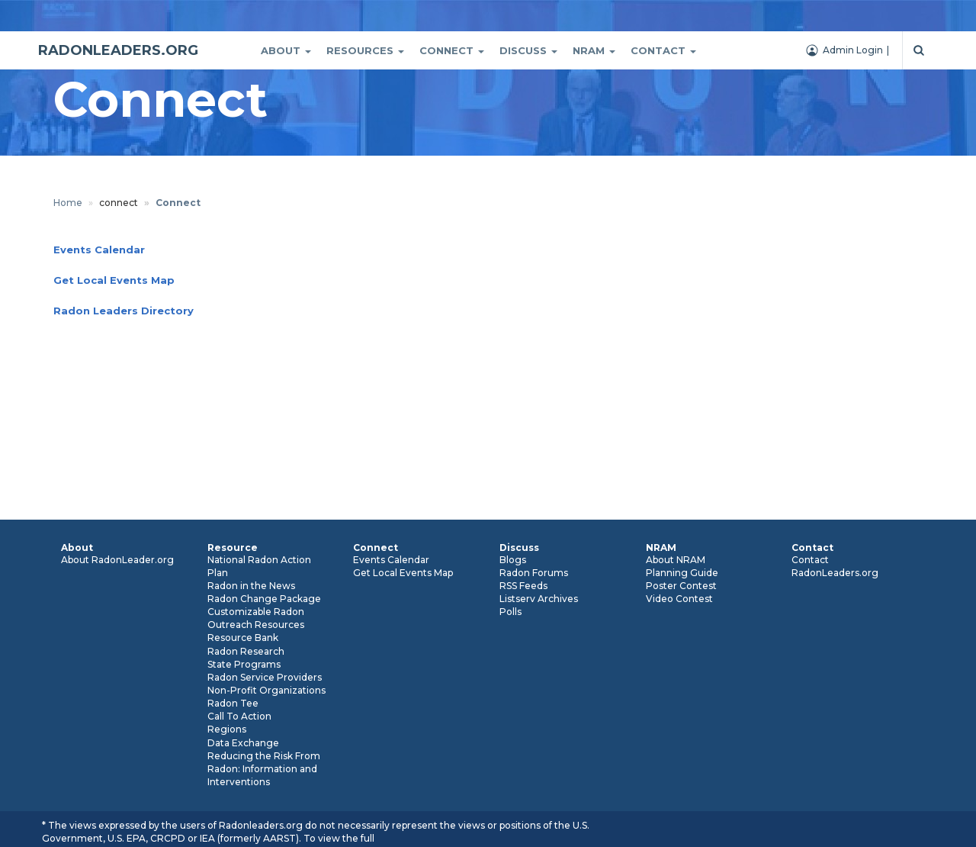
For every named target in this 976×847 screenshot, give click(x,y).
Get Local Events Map (403, 572)
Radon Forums (533, 572)
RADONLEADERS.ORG (118, 50)
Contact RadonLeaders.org (834, 566)
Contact (663, 50)
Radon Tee (232, 703)
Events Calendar (391, 559)
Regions (226, 729)
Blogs (512, 559)
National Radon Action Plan (259, 566)
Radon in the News (251, 585)
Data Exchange (243, 743)
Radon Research (245, 651)
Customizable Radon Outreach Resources (255, 618)
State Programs (244, 664)
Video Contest (679, 598)
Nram (594, 50)
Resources (365, 50)
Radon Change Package (264, 598)
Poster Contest (681, 585)
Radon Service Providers (264, 677)
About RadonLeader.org (117, 559)
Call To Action (239, 716)
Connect (451, 50)
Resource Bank (242, 637)
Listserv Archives (538, 598)
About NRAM (675, 559)
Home (67, 202)
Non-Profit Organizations (266, 690)
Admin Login (853, 50)
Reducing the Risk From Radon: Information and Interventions (263, 768)
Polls (510, 611)
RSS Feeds (523, 585)
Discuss (528, 50)
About (286, 50)
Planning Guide (682, 572)
